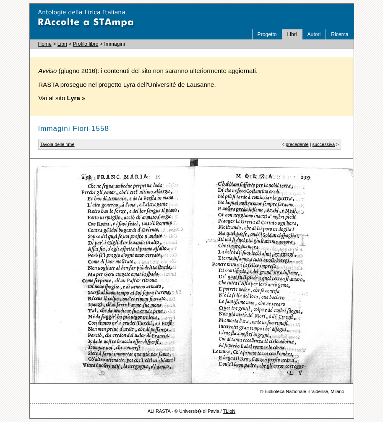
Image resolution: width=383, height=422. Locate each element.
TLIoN (229, 411)
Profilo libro (86, 44)
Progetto (267, 34)
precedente (297, 144)
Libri (292, 34)
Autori (314, 34)
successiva (324, 144)
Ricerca (339, 34)
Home (45, 44)
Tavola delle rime (57, 144)
